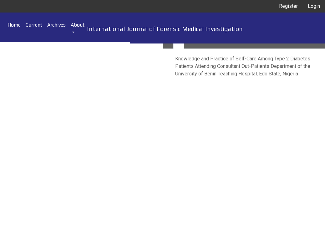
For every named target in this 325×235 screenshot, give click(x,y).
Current (34, 25)
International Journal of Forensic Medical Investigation (165, 28)
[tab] (168, 46)
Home (14, 25)
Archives (56, 25)
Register (288, 6)
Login (314, 6)
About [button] (77, 25)
